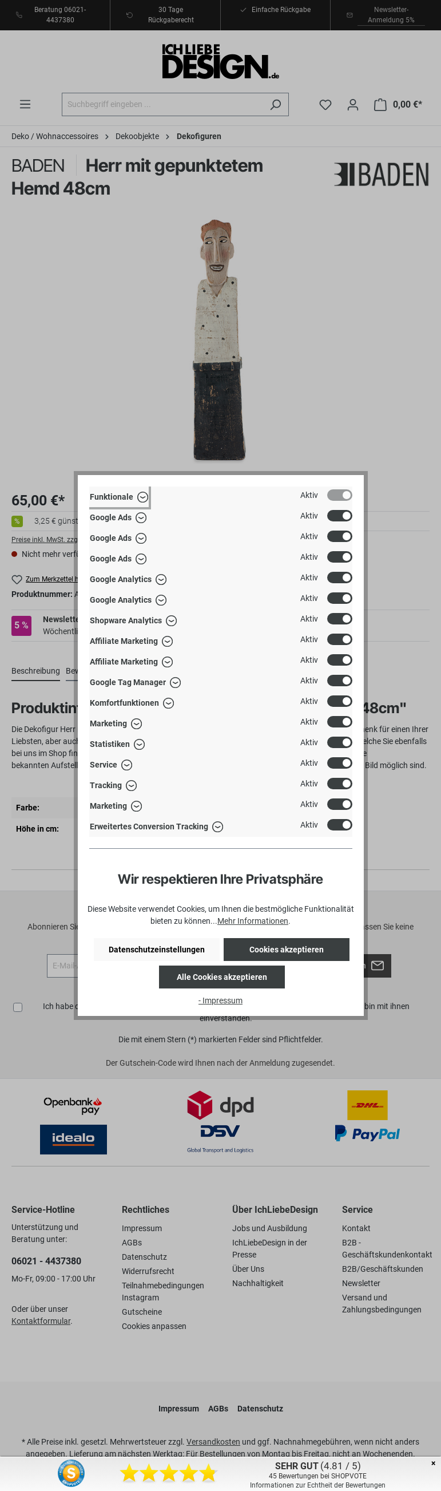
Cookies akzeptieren (286, 949)
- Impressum (220, 1000)
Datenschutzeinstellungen (157, 949)
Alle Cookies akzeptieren (222, 977)
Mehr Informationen (252, 921)
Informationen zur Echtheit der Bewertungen (318, 1485)
